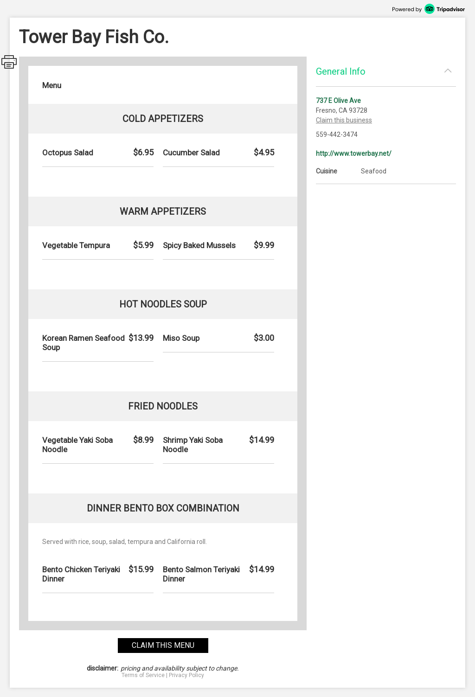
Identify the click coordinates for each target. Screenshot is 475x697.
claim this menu (163, 645)
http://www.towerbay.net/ (354, 153)
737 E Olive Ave (338, 100)
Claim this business (344, 120)
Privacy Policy (186, 675)
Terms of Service (143, 675)
